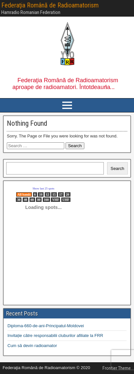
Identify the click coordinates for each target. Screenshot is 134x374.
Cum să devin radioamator (32, 345)
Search (117, 168)
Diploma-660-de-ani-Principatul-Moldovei (45, 325)
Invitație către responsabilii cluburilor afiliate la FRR (55, 335)
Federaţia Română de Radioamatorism (50, 5)
